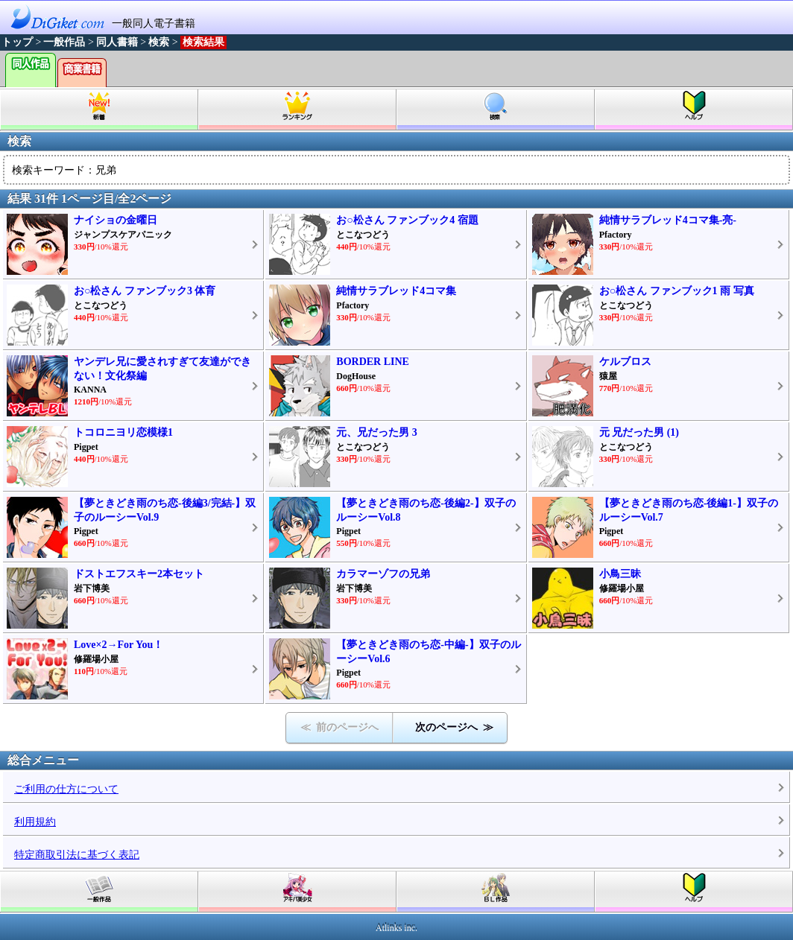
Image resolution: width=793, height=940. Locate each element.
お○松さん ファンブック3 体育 (144, 290)
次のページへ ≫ (454, 727)
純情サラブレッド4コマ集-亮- (667, 220)
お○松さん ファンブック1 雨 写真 (676, 290)
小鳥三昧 (620, 573)
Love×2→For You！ (118, 644)
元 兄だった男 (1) (639, 432)
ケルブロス (625, 361)
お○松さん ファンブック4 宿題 (407, 220)
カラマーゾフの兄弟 (383, 573)
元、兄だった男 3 (376, 432)
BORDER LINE (372, 361)
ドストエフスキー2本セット (139, 573)
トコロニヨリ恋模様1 (123, 432)
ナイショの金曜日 (115, 220)
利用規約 (35, 822)
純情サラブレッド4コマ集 (396, 290)
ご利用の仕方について (66, 789)
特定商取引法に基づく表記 (76, 854)
